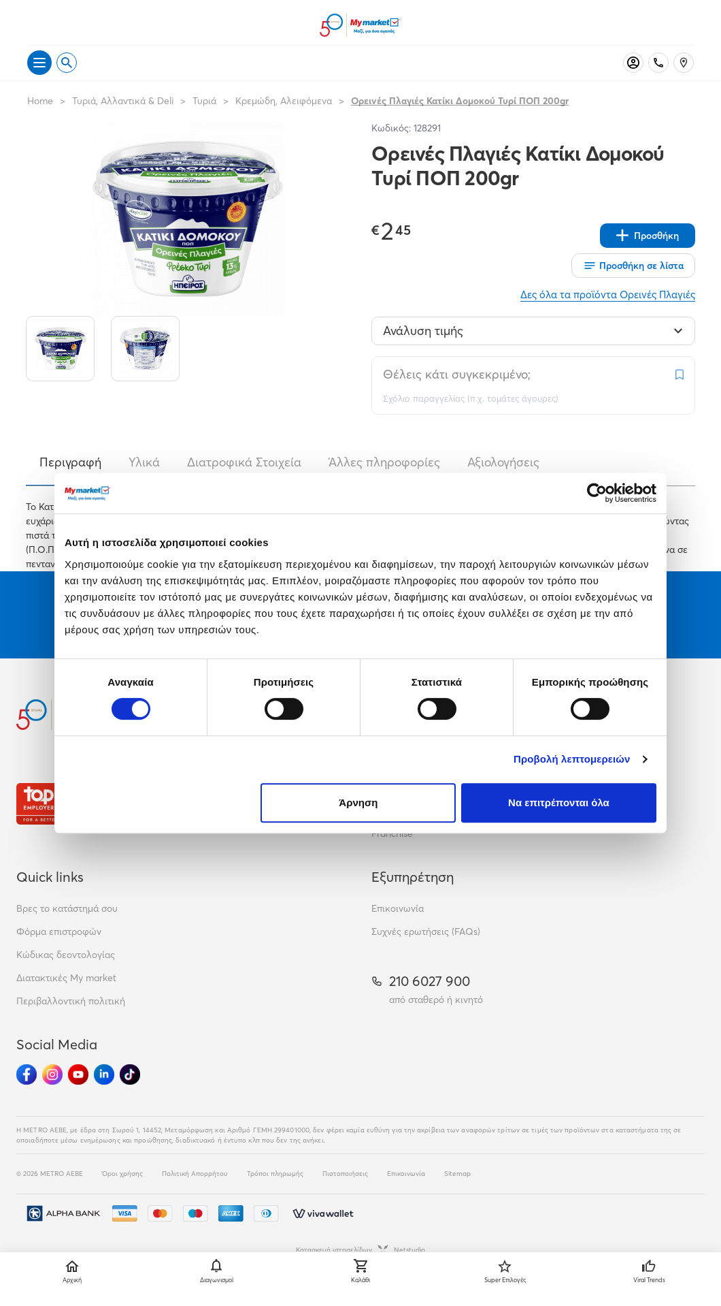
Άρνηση (358, 802)
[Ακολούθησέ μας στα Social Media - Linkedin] (104, 1074)
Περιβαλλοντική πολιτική (70, 1001)
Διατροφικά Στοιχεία (244, 462)
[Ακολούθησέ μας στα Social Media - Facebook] (26, 1074)
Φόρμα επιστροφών (58, 931)
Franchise (392, 833)
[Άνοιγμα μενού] (39, 62)
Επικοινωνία (397, 908)
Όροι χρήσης (122, 1173)
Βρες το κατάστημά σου (67, 908)
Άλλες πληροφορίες (384, 462)
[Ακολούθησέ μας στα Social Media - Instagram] (52, 1074)
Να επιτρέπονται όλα (558, 802)
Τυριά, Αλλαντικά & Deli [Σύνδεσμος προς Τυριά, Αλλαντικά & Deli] (122, 101)
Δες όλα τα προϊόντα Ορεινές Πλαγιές (607, 294)
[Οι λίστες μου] (633, 265)
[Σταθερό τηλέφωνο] (658, 62)
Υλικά (144, 462)
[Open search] (66, 62)
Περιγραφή (70, 462)
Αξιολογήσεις (503, 462)
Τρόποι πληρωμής (275, 1173)
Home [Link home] (40, 101)
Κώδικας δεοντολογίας (65, 955)
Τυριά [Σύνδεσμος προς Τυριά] (204, 101)
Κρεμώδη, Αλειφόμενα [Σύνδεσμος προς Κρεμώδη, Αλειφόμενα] (283, 101)
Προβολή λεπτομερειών (572, 759)
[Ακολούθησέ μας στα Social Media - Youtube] (78, 1074)
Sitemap (457, 1173)
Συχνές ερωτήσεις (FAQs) (425, 931)
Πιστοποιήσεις (345, 1173)
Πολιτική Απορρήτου (195, 1173)
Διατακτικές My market (66, 978)
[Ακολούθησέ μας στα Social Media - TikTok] (130, 1074)
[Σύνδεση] (633, 62)
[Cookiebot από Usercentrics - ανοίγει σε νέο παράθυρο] (596, 493)
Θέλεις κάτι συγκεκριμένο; (457, 374)
